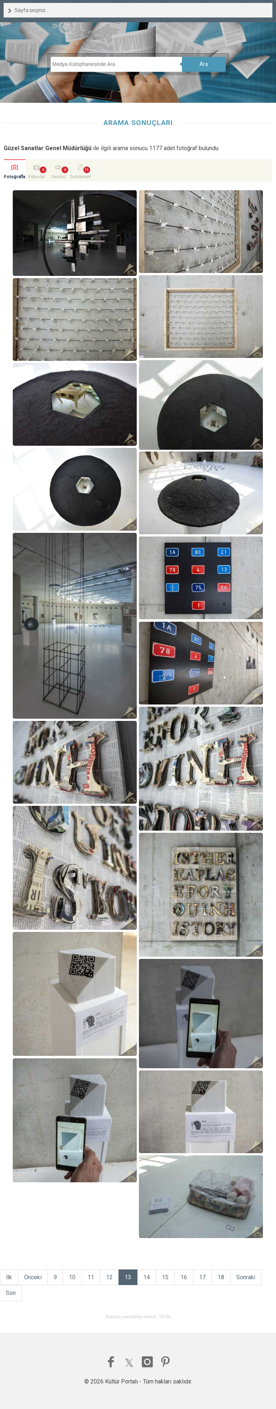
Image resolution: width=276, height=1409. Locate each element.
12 (109, 1277)
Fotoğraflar (14, 177)
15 (165, 1277)
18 (221, 1277)
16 (183, 1277)
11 (91, 1277)
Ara (203, 64)
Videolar (36, 176)
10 (72, 1277)
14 (146, 1277)
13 (128, 1277)
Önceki (33, 1277)
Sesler (58, 176)
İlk (9, 1277)
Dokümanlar (80, 177)
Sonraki (245, 1277)
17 (202, 1277)
